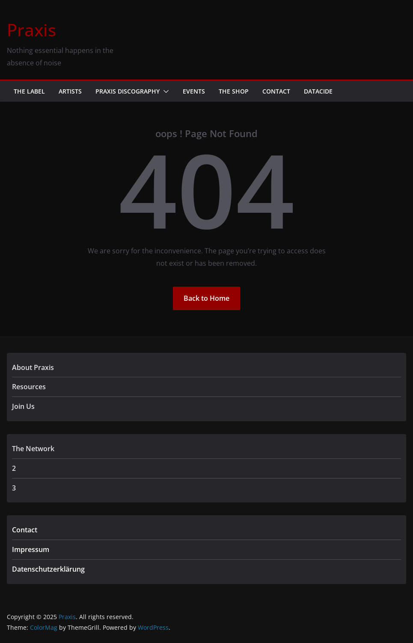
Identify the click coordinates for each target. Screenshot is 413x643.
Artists (70, 91)
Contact (276, 91)
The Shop (234, 91)
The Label (29, 91)
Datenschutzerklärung (48, 569)
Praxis (31, 29)
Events (194, 91)
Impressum (30, 549)
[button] (164, 91)
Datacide (318, 91)
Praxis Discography (127, 91)
